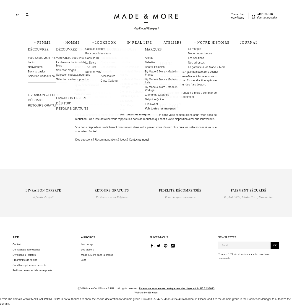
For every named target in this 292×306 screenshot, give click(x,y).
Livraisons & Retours (24, 254)
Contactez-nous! (139, 139)
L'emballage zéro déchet (26, 249)
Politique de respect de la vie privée (32, 270)
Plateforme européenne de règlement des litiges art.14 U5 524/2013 (176, 288)
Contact (17, 244)
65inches (153, 292)
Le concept (87, 244)
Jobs (83, 259)
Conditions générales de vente (30, 265)
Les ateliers (87, 249)
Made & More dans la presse (97, 254)
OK (275, 245)
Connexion (237, 14)
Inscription (237, 17)
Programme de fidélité (25, 259)
